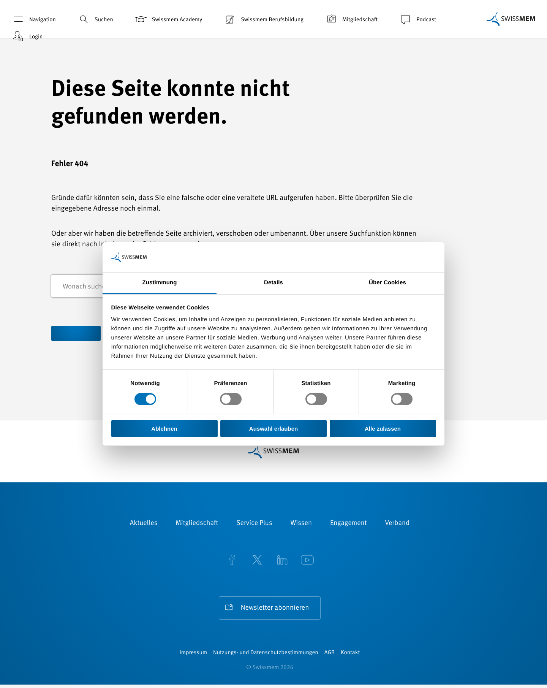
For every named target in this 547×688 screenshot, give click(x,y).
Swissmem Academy (168, 19)
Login (27, 36)
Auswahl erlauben (273, 428)
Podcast (417, 19)
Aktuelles (144, 524)
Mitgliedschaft (351, 19)
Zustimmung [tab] (159, 282)
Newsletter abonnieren (274, 609)
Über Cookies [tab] (387, 282)
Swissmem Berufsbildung (263, 19)
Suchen (95, 19)
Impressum (193, 656)
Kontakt (350, 656)
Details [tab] (273, 282)
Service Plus (254, 524)
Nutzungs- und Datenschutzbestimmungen (265, 656)
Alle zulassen (383, 428)
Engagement (348, 524)
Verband (397, 524)
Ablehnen (164, 428)
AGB (329, 656)
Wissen (301, 524)
